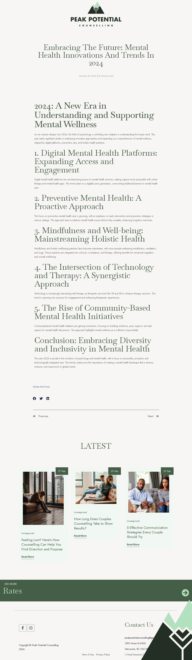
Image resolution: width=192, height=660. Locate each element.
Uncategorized (27, 533)
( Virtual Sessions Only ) (137, 654)
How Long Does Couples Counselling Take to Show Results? (93, 523)
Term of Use (88, 654)
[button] (34, 398)
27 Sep (61, 471)
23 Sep (167, 471)
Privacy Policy (103, 654)
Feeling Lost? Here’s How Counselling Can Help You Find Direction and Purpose (42, 544)
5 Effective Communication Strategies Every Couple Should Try (147, 532)
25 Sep (114, 471)
